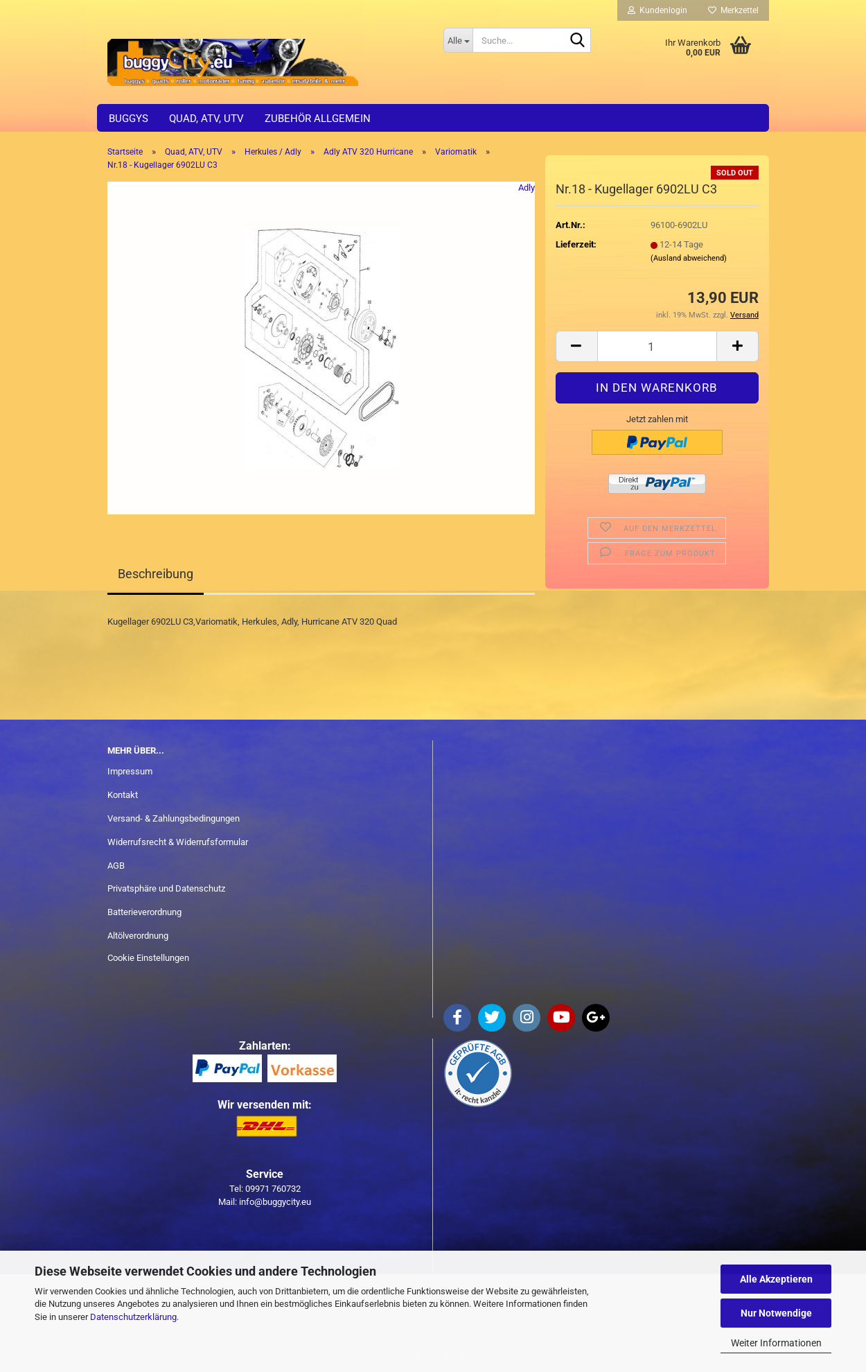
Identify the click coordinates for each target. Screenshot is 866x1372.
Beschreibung (155, 573)
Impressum (129, 771)
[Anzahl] (657, 346)
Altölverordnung (137, 935)
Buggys (128, 118)
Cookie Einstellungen (148, 958)
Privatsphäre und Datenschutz (166, 888)
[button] (576, 346)
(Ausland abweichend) (689, 258)
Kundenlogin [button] (657, 10)
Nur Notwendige (776, 1313)
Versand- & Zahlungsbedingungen (173, 818)
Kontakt (122, 795)
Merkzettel (733, 10)
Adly (526, 187)
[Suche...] (457, 40)
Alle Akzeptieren (776, 1279)
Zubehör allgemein (318, 118)
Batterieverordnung (144, 912)
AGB (116, 865)
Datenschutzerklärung (133, 1317)
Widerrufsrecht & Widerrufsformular (177, 842)
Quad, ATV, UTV (206, 118)
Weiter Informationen (776, 1342)
